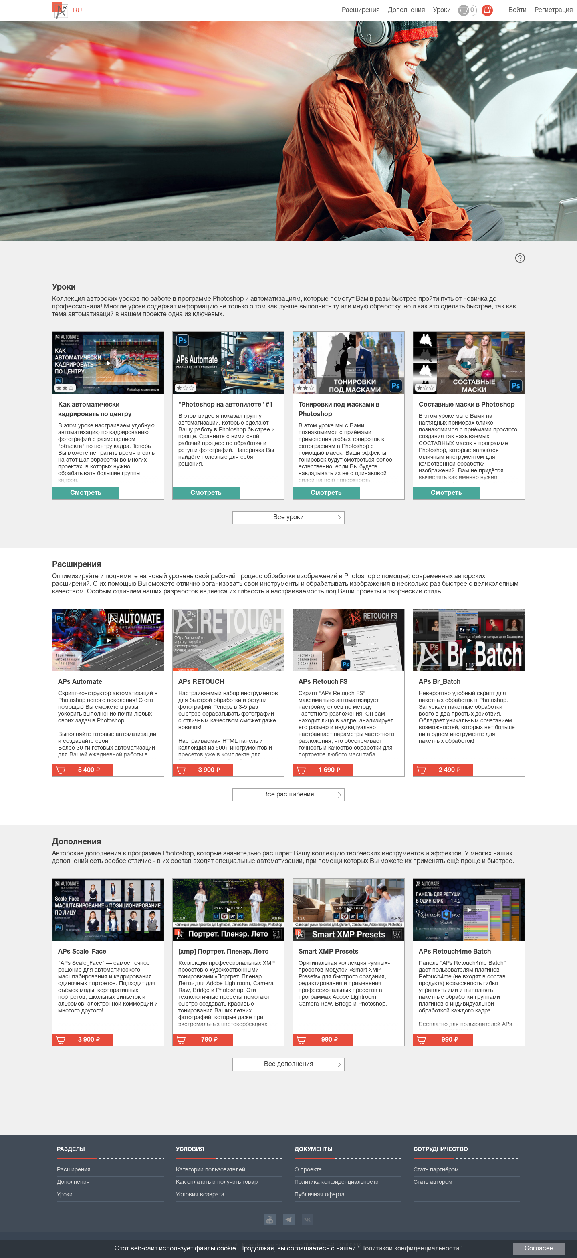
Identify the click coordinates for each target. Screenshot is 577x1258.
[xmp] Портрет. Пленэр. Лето (223, 952)
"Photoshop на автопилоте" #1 (225, 405)
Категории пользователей (210, 1170)
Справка (520, 258)
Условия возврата (200, 1195)
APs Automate (80, 682)
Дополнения (406, 10)
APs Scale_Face (82, 952)
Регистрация (554, 10)
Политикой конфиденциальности (409, 1249)
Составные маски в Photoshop (467, 405)
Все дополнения (288, 1064)
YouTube (270, 1219)
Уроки (442, 10)
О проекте (308, 1170)
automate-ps (60, 10)
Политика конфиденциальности (337, 1182)
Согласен (539, 1249)
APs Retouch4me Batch (455, 952)
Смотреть (85, 493)
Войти (517, 10)
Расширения (361, 10)
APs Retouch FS (323, 682)
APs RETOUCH (201, 682)
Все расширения (288, 795)
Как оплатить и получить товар (217, 1182)
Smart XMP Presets (329, 952)
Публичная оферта (320, 1195)
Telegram (289, 1219)
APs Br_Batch (439, 682)
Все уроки (288, 517)
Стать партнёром (436, 1170)
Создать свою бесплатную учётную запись (139, 176)
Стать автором (433, 1182)
